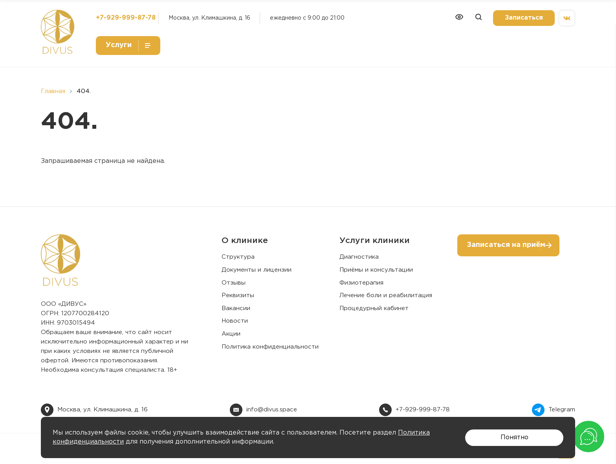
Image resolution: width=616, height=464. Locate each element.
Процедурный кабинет (374, 308)
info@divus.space (271, 409)
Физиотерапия (361, 282)
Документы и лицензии (257, 269)
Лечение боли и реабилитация (385, 295)
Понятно (514, 437)
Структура (238, 256)
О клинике (245, 240)
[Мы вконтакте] (567, 18)
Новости (235, 320)
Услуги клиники (374, 240)
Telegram (561, 409)
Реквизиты (238, 295)
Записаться (524, 18)
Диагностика (359, 256)
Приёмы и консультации (376, 269)
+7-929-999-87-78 (126, 18)
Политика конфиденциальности (270, 346)
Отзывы (234, 282)
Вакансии (236, 308)
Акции (231, 333)
